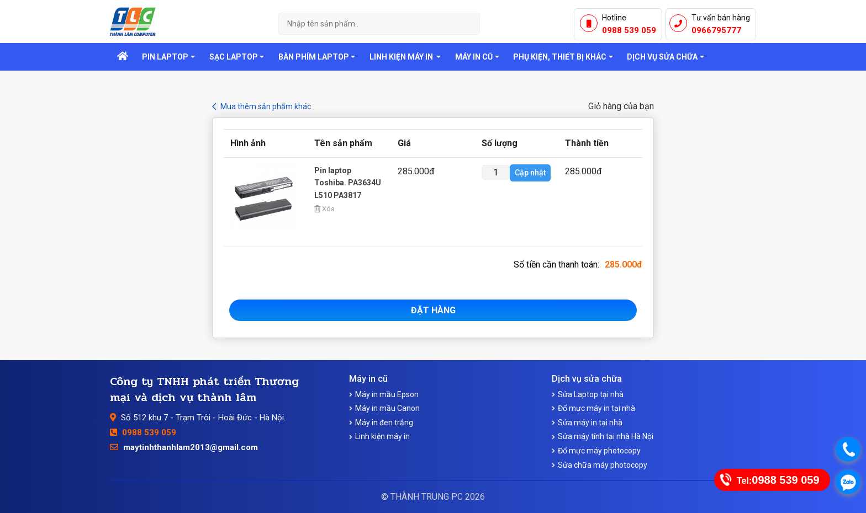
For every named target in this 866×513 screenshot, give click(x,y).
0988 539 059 (629, 30)
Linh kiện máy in (382, 436)
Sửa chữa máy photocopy (602, 465)
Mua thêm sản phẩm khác (265, 106)
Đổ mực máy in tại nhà (596, 408)
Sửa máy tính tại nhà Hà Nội (605, 436)
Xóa (324, 209)
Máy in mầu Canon (387, 408)
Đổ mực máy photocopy (599, 450)
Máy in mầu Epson (387, 394)
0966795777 (716, 30)
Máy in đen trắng (384, 422)
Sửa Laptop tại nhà (591, 394)
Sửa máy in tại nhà (590, 422)
